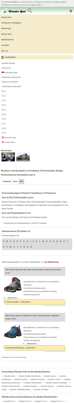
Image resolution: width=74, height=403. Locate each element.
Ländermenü (8, 57)
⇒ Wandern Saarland (29, 386)
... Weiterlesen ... (12, 298)
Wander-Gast (6, 17)
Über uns (4, 51)
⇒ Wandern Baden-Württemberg (28, 376)
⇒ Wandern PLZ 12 (40, 401)
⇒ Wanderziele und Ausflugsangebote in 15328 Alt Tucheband (25, 223)
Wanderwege (6, 28)
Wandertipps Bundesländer (11, 77)
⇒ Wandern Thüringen (40, 389)
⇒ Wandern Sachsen (46, 386)
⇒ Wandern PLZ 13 (56, 401)
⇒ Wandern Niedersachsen (32, 383)
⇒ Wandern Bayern (49, 376)
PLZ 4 (4, 110)
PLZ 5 (4, 114)
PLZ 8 (4, 128)
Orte (21, 181)
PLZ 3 (4, 105)
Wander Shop (6, 34)
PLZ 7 (4, 124)
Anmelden (5, 45)
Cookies (15, 2)
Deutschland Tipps (9, 72)
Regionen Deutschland (10, 82)
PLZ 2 (4, 100)
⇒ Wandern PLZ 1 (9, 401)
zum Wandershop (51, 262)
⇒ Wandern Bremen (20, 379)
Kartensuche (6, 68)
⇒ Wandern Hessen (53, 379)
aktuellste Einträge (8, 63)
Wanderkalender (7, 40)
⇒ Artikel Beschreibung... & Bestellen (20, 348)
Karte (15, 181)
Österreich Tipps (9, 137)
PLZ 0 (4, 91)
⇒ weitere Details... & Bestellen (17, 302)
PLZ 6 (4, 119)
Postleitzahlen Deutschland (11, 86)
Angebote (7, 181)
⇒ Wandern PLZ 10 (24, 401)
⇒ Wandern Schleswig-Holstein (19, 389)
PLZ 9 (4, 133)
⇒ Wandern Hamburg (37, 379)
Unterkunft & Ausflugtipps (11, 23)
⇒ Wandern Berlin (9, 376)
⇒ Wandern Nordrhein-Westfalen (55, 383)
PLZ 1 (4, 96)
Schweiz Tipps (8, 142)
